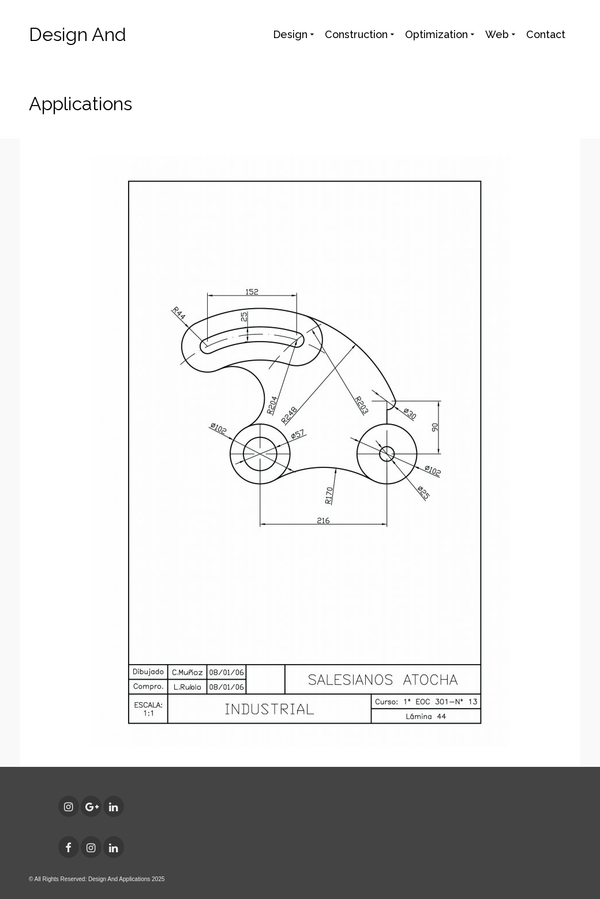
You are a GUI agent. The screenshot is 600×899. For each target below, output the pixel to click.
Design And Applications (80, 69)
